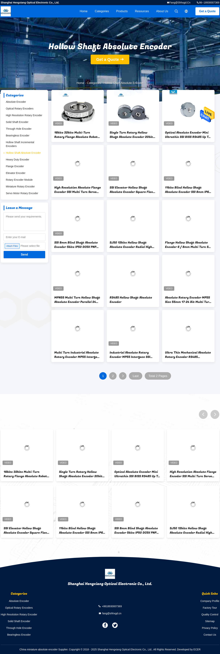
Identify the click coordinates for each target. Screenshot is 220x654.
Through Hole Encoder (19, 128)
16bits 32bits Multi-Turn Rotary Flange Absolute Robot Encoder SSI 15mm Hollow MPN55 (76, 134)
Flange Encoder (15, 166)
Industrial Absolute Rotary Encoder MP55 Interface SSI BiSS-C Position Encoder (130, 354)
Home (84, 11)
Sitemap (210, 621)
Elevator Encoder (15, 173)
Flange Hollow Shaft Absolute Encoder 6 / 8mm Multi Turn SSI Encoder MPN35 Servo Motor (188, 244)
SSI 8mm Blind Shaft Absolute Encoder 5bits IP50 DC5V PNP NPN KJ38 (76, 244)
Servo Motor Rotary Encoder (22, 193)
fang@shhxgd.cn (179, 2)
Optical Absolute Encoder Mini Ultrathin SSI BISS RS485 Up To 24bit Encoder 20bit (187, 134)
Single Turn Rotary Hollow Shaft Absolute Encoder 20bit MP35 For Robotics (131, 134)
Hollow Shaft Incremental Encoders (20, 144)
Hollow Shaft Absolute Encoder (23, 152)
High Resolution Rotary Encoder (24, 115)
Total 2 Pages (157, 376)
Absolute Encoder (16, 101)
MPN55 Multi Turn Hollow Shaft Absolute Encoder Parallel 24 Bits (77, 299)
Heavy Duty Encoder (17, 159)
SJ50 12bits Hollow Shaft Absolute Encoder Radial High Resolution (131, 244)
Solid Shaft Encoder (17, 122)
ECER (197, 649)
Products (122, 11)
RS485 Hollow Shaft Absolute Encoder (131, 299)
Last (136, 376)
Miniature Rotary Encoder (20, 186)
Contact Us (210, 634)
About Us (162, 11)
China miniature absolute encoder (38, 649)
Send (24, 254)
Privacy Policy (210, 627)
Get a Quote (207, 11)
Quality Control (209, 614)
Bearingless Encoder (17, 135)
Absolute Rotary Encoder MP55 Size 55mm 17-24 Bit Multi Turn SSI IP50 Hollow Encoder (188, 299)
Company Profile (210, 601)
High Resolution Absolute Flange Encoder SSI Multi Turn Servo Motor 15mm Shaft (77, 189)
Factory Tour (210, 607)
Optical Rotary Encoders (20, 108)
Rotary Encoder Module (19, 179)
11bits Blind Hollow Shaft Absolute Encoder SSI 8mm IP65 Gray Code (188, 189)
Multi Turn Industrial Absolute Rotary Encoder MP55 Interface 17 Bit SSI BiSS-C (77, 354)
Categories (102, 11)
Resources (142, 11)
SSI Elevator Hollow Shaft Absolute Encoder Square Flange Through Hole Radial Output (133, 189)
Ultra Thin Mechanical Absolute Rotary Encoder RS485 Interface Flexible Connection (188, 354)
